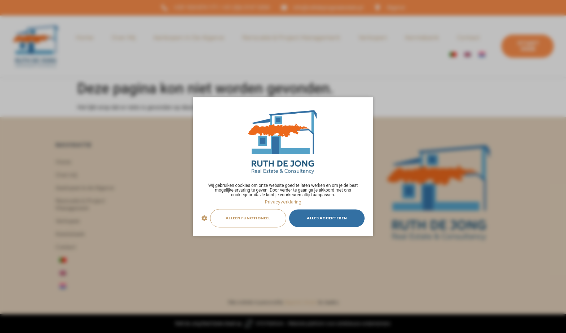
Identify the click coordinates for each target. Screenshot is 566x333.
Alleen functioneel (248, 218)
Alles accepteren (327, 218)
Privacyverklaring (283, 202)
